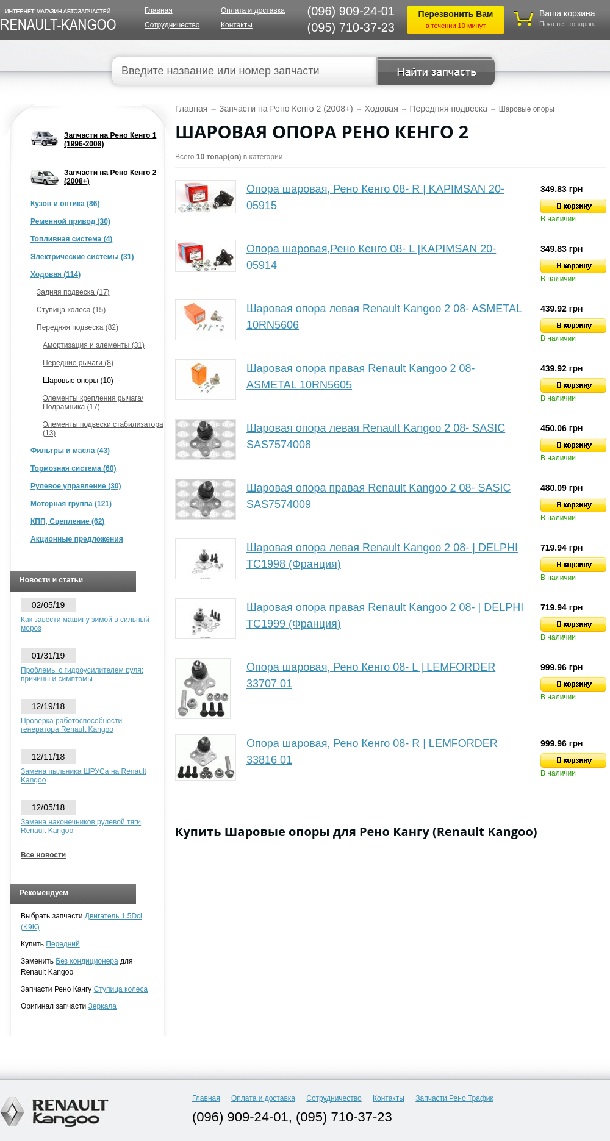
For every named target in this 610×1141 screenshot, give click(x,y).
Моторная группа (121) (71, 503)
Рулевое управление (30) (75, 486)
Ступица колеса (121, 989)
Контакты (237, 25)
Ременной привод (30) (70, 221)
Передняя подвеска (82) (77, 327)
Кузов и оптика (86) (64, 203)
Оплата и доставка (253, 10)
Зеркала (102, 1006)
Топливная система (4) (71, 239)
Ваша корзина (567, 13)
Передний (62, 944)
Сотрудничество (172, 25)
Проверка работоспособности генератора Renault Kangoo (71, 725)
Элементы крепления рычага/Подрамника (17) (93, 402)
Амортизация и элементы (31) (94, 345)
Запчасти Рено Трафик (454, 1098)
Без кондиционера (87, 961)
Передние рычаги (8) (78, 363)
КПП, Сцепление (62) (67, 521)
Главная (159, 10)
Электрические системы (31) (82, 256)
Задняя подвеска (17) (73, 292)
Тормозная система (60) (73, 468)
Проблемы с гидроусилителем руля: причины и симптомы (82, 674)
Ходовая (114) (55, 274)
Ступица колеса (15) (71, 310)
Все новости (43, 855)
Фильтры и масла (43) (70, 450)
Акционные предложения (76, 539)
